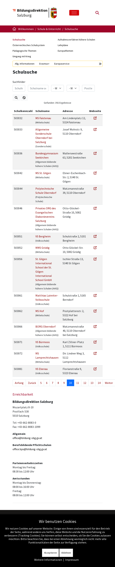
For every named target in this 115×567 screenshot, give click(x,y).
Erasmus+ (44, 63)
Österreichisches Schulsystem (29, 45)
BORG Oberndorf (45, 326)
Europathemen (65, 50)
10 (70, 383)
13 (92, 383)
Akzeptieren (50, 552)
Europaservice (61, 63)
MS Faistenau (43, 118)
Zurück (32, 383)
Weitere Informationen (48, 559)
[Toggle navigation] (74, 13)
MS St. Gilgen (43, 173)
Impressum (72, 559)
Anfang (19, 383)
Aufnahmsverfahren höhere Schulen (76, 39)
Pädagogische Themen (24, 50)
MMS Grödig (42, 247)
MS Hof (39, 311)
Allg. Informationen (24, 63)
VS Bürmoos (42, 342)
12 (84, 383)
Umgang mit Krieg (22, 56)
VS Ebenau (41, 369)
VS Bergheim (43, 236)
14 (99, 383)
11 (77, 383)
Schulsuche (19, 39)
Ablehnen (66, 552)
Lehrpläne (63, 45)
